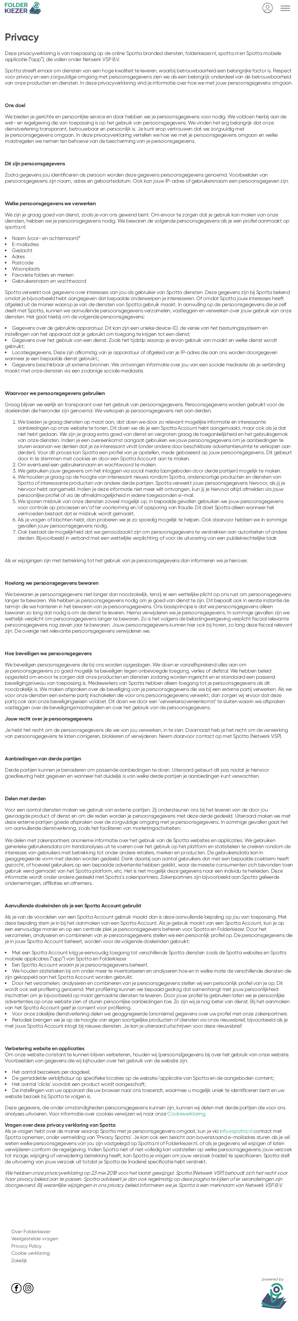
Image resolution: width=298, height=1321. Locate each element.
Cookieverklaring (186, 1114)
